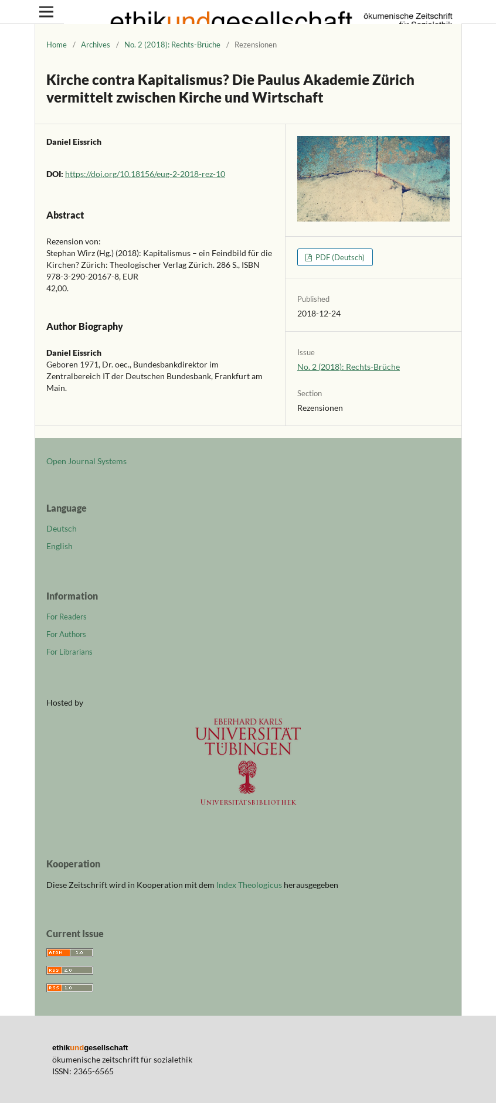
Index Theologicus (250, 885)
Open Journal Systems (86, 461)
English (59, 546)
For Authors (66, 634)
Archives (95, 44)
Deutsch (61, 528)
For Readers (66, 616)
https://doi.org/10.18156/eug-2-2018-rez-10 (145, 174)
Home (56, 44)
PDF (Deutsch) (339, 257)
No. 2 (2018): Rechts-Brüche (172, 44)
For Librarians (69, 651)
